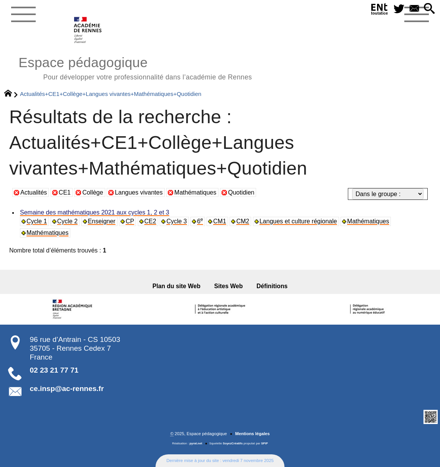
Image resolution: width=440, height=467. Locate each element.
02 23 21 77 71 (54, 370)
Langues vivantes (139, 192)
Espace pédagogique (135, 67)
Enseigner (102, 221)
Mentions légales (252, 433)
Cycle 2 (67, 221)
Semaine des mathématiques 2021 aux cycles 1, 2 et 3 (94, 212)
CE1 (65, 192)
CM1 (219, 221)
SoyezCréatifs (233, 443)
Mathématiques (195, 192)
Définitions (272, 286)
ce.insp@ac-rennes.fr (67, 388)
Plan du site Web (176, 286)
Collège (92, 192)
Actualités (33, 192)
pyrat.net (196, 443)
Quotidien (241, 192)
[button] (429, 9)
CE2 (150, 221)
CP (130, 221)
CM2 (242, 221)
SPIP (264, 443)
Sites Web (228, 286)
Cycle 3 (176, 221)
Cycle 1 (36, 221)
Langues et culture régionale (298, 221)
